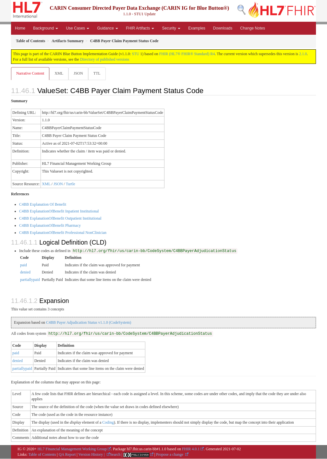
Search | (116, 455)
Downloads (222, 28)
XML (59, 73)
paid (23, 265)
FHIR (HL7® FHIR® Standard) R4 (187, 54)
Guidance (107, 28)
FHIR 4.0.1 (191, 449)
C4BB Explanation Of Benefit (42, 204)
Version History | (92, 455)
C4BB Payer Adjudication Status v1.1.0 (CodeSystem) (88, 322)
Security (171, 28)
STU (135, 54)
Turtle (70, 184)
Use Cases (77, 28)
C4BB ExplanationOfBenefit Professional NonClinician (62, 233)
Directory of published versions (104, 59)
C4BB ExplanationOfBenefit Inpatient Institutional (59, 211)
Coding (108, 422)
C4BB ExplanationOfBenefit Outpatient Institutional (60, 218)
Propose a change (170, 455)
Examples (196, 28)
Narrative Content (30, 73)
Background (45, 28)
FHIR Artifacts (140, 28)
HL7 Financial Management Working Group (72, 449)
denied (25, 272)
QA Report (67, 455)
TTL (99, 73)
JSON (79, 73)
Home (20, 28)
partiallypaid (30, 280)
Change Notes (252, 28)
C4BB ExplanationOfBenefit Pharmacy (50, 225)
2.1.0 (303, 54)
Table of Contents (42, 455)
